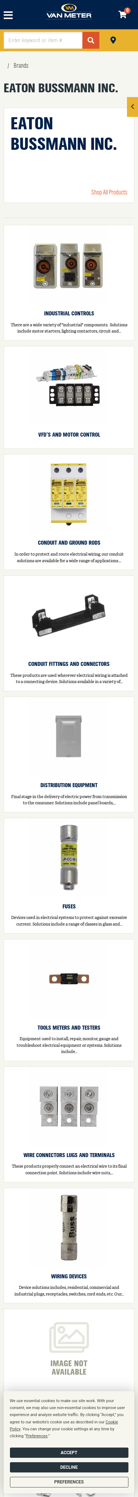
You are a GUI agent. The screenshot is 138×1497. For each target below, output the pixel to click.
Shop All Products (109, 192)
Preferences (69, 1482)
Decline (69, 1467)
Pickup (113, 39)
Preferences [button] (36, 1436)
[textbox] (43, 40)
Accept (69, 1452)
